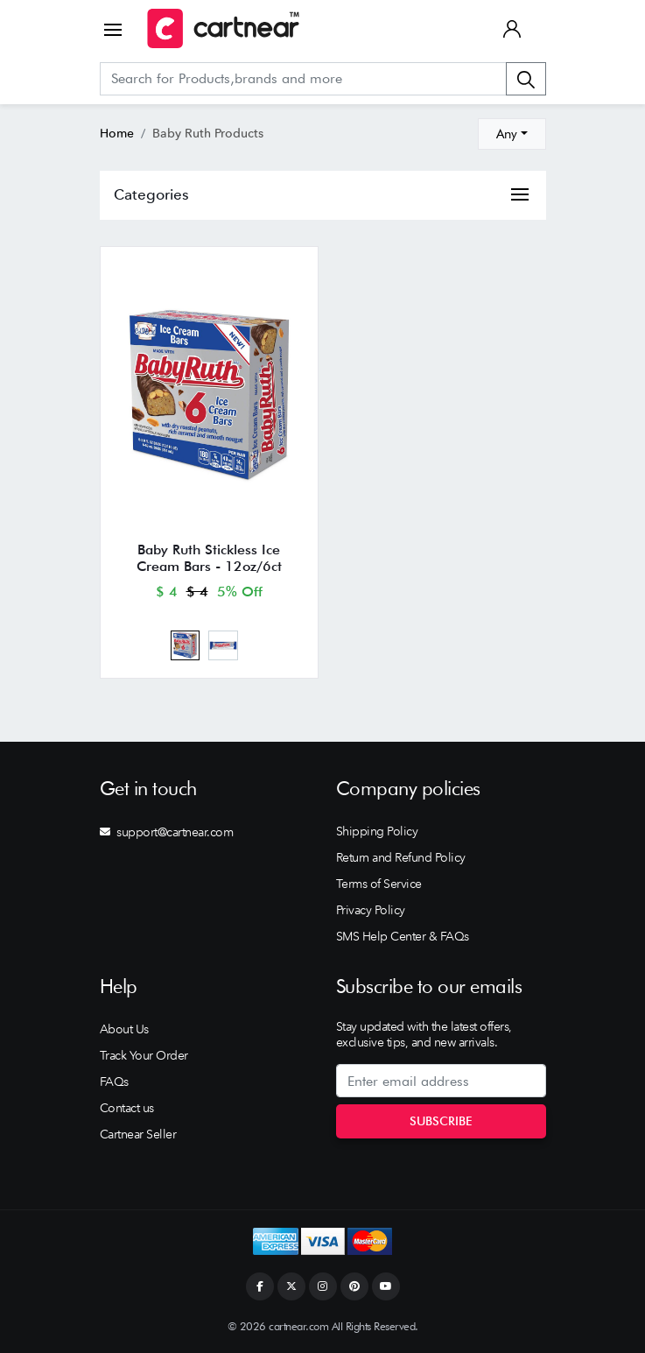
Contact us (127, 1108)
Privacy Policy (370, 910)
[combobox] (512, 134)
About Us (124, 1029)
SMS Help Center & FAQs (402, 936)
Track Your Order (144, 1055)
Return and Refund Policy (401, 857)
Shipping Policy (377, 831)
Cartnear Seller (138, 1134)
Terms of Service (379, 883)
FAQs (114, 1081)
